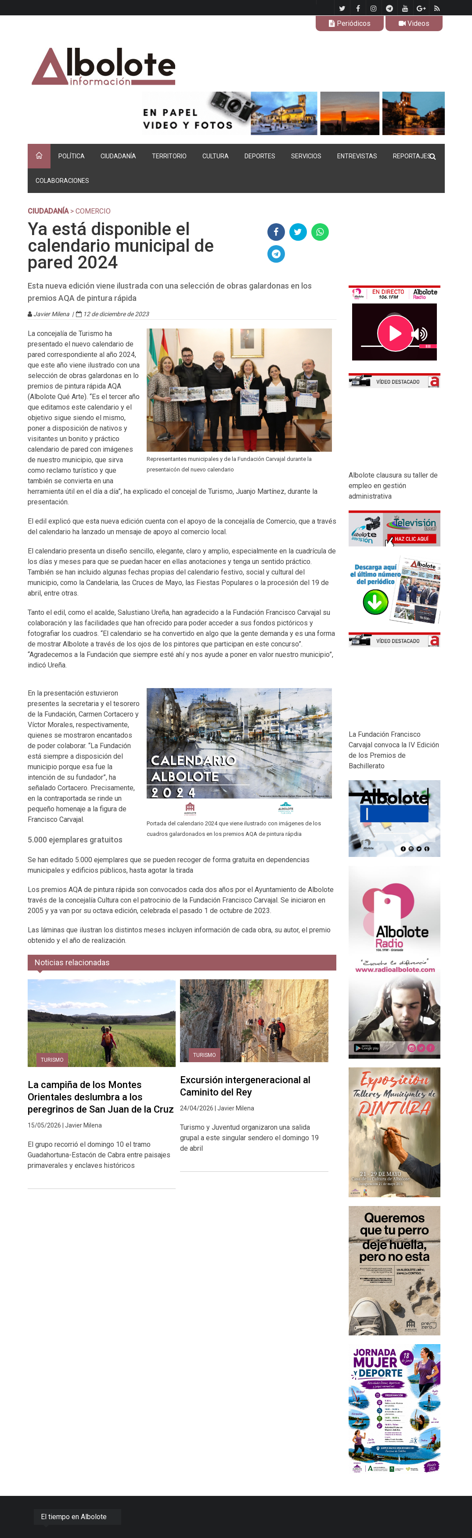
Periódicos (350, 23)
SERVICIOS (306, 156)
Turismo (52, 1060)
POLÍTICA (71, 156)
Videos (414, 23)
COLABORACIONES (62, 180)
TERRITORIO (169, 156)
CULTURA (215, 156)
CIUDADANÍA (118, 156)
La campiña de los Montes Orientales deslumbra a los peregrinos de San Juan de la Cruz (101, 1097)
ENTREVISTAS (357, 156)
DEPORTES (260, 156)
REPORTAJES (412, 156)
